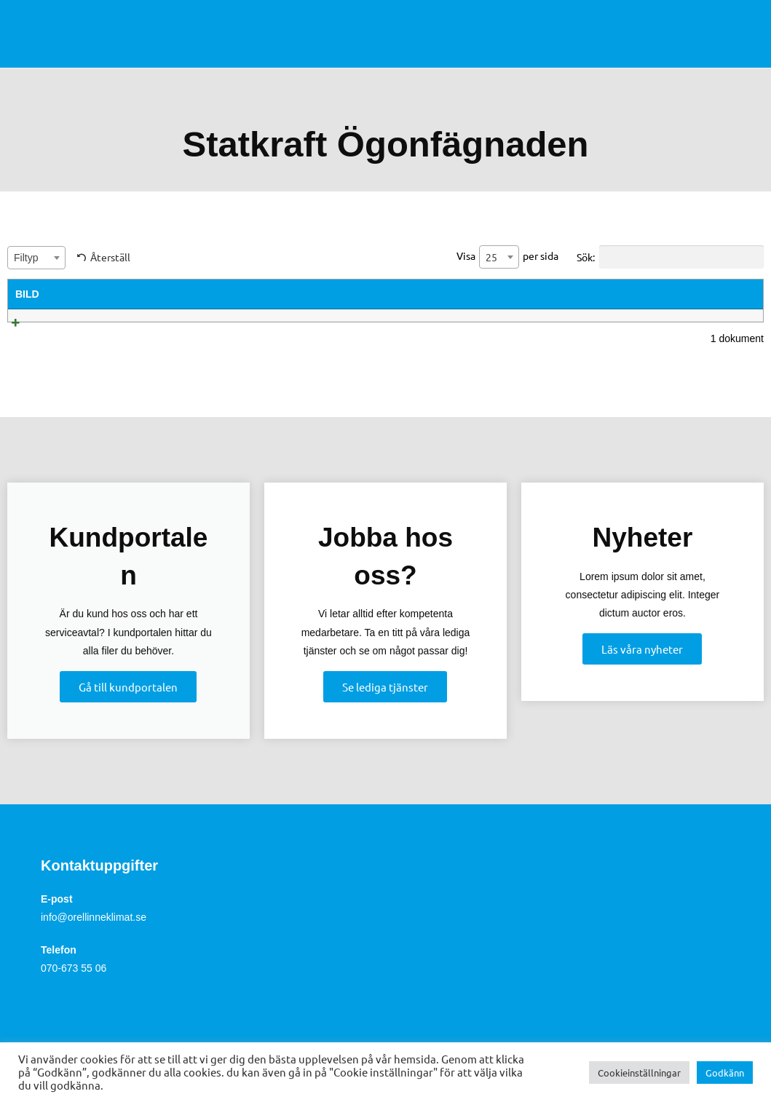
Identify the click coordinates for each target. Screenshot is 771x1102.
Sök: (670, 257)
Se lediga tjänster (385, 705)
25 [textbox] (491, 256)
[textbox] (36, 258)
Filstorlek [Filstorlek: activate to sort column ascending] (613, 294)
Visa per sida (507, 257)
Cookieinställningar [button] (639, 1072)
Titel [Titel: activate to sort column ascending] (95, 294)
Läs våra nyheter (642, 667)
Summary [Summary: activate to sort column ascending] (278, 294)
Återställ (110, 256)
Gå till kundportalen (128, 705)
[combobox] (36, 257)
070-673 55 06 (73, 987)
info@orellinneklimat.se (93, 935)
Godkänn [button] (724, 1072)
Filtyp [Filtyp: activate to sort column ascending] (511, 294)
